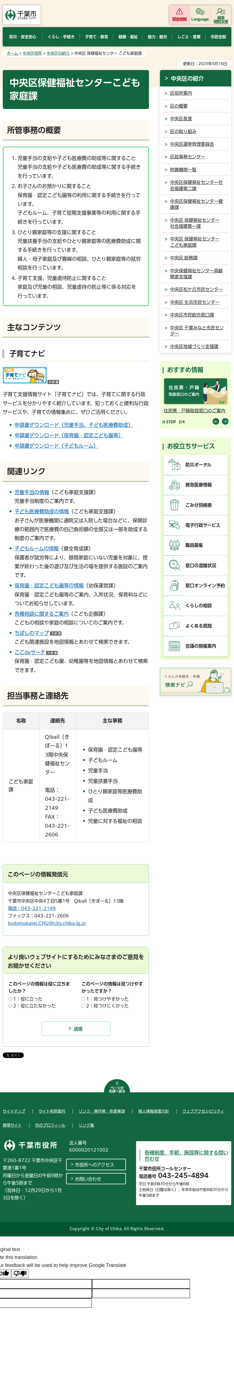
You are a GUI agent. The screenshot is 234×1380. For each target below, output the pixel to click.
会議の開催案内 (200, 646)
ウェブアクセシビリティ (203, 1111)
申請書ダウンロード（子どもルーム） (56, 445)
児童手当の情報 (32, 492)
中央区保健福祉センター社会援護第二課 (196, 185)
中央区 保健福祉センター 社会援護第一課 (194, 223)
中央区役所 (32, 53)
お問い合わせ (88, 1179)
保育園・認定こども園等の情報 (49, 585)
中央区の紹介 (58, 53)
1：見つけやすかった (107, 999)
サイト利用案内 (52, 1111)
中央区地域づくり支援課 (194, 346)
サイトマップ (14, 1111)
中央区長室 (181, 118)
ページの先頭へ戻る (117, 1089)
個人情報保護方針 (153, 1111)
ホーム (12, 53)
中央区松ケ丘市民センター (196, 289)
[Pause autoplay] (169, 421)
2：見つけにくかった (107, 1006)
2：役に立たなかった (34, 1006)
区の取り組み (183, 131)
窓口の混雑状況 (200, 565)
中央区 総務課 (184, 258)
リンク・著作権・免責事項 (102, 1111)
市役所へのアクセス (94, 1165)
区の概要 (179, 106)
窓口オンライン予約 (205, 585)
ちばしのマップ (38, 633)
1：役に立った (28, 999)
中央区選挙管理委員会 (192, 144)
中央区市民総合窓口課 (192, 315)
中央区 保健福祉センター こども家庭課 (194, 242)
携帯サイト (12, 1125)
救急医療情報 (198, 485)
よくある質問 (198, 626)
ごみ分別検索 (198, 505)
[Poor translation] (20, 1273)
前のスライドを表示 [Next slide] (225, 421)
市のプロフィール (50, 1125)
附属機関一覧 (183, 169)
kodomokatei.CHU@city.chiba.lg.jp (47, 923)
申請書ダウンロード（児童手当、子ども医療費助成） (74, 424)
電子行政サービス (202, 525)
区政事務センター (187, 157)
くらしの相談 (198, 605)
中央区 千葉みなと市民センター (197, 331)
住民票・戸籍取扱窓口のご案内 (194, 410)
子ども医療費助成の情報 (42, 511)
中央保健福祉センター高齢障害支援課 (196, 273)
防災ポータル (198, 465)
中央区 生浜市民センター (194, 302)
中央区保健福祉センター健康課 (196, 204)
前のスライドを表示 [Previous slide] (216, 421)
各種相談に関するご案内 (42, 613)
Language (200, 19)
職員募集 (194, 545)
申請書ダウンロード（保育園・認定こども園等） (69, 435)
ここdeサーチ (36, 652)
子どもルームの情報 (37, 548)
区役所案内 (181, 93)
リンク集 (86, 1125)
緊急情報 (179, 19)
